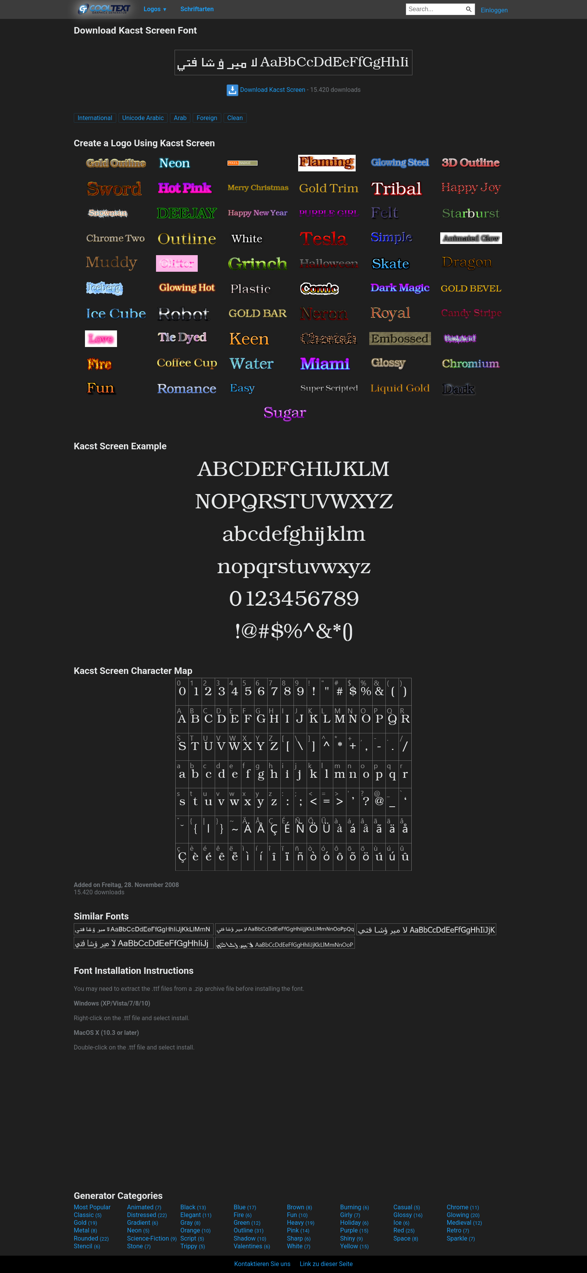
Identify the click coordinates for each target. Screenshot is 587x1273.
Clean (235, 118)
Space (406, 1238)
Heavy (300, 1222)
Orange (195, 1230)
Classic (88, 1215)
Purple (354, 1230)
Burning (354, 1207)
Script (192, 1238)
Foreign (207, 118)
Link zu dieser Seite (326, 1264)
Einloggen (494, 10)
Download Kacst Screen (265, 89)
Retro (458, 1230)
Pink (298, 1230)
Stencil (87, 1246)
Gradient (142, 1222)
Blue (245, 1207)
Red (404, 1230)
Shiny (351, 1238)
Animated (144, 1207)
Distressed (147, 1215)
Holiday (354, 1222)
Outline (249, 1230)
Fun (297, 1215)
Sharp (299, 1238)
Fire (243, 1215)
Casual (407, 1207)
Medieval (464, 1222)
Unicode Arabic (143, 118)
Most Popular (92, 1207)
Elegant (196, 1215)
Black (193, 1207)
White (298, 1246)
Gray (190, 1222)
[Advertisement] (37, 140)
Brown (299, 1207)
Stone (139, 1246)
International (95, 118)
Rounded (91, 1238)
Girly (350, 1215)
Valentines (252, 1246)
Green (247, 1222)
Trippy (192, 1246)
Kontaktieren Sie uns (262, 1264)
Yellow (354, 1246)
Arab (180, 118)
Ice (401, 1222)
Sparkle (461, 1238)
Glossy (408, 1215)
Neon (138, 1230)
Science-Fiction (152, 1238)
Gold (85, 1222)
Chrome (463, 1207)
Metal (85, 1230)
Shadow (250, 1238)
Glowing (463, 1215)
